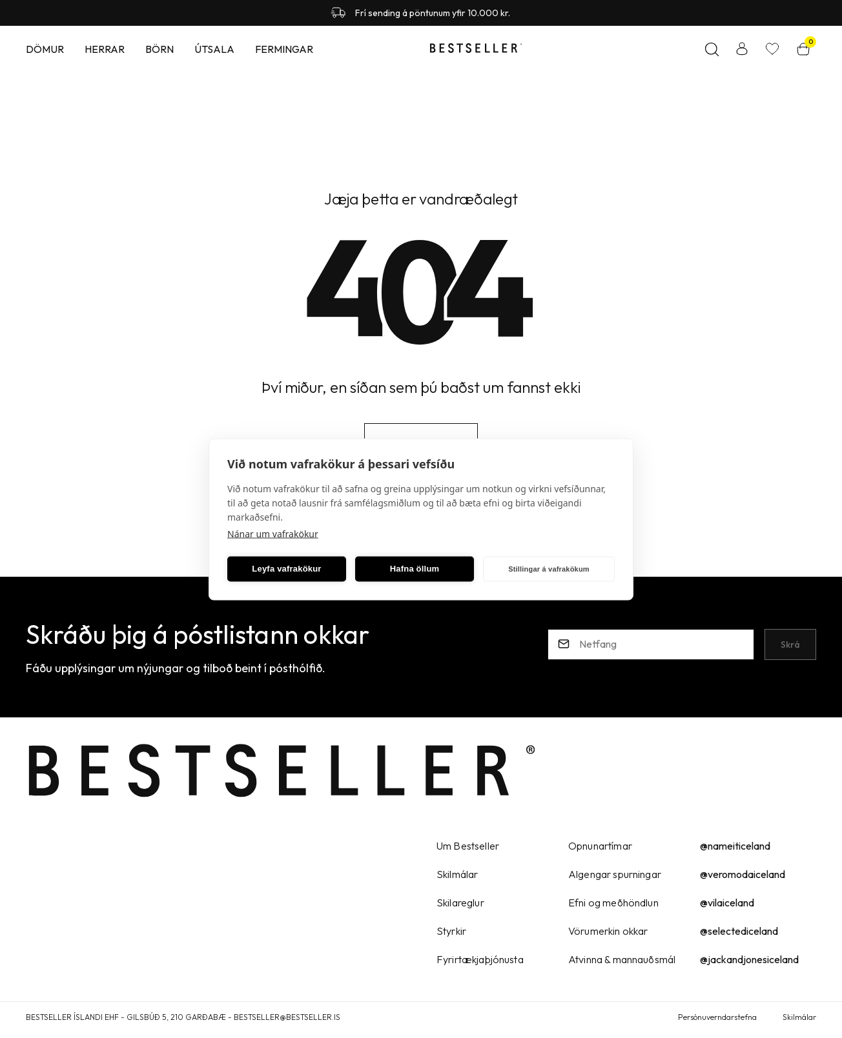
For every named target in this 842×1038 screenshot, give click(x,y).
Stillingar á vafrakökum (549, 569)
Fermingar (284, 49)
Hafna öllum (415, 569)
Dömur (45, 49)
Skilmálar (799, 1017)
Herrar (105, 49)
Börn (159, 49)
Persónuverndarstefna (717, 1017)
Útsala (214, 49)
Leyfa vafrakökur (286, 569)
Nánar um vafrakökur (272, 533)
